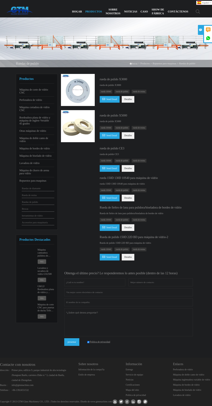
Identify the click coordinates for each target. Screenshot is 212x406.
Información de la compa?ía (92, 369)
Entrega (129, 369)
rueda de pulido (122, 91)
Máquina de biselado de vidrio (35, 155)
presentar (72, 342)
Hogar (77, 11)
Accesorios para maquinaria (35, 222)
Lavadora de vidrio (29, 163)
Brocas (25, 209)
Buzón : (3, 385)
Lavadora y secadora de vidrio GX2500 (45, 271)
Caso (144, 11)
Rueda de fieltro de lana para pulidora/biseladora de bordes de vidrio (141, 207)
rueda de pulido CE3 (112, 148)
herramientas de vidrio (32, 215)
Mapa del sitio (132, 390)
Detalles (128, 99)
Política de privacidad (136, 395)
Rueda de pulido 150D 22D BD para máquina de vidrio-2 (134, 237)
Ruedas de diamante (31, 188)
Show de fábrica (158, 11)
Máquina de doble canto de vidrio (33, 140)
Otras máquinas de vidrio (32, 130)
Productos (93, 11)
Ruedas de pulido (30, 202)
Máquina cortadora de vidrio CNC (34, 109)
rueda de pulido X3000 (113, 79)
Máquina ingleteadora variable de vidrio (191, 379)
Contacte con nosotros (17, 364)
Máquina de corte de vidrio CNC (33, 91)
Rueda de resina (29, 195)
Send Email (109, 99)
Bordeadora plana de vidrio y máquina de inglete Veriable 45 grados (34, 120)
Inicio (133, 63)
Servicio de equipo (134, 374)
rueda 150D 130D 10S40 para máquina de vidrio (129, 178)
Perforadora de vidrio (30, 100)
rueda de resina (139, 91)
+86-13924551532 (20, 390)
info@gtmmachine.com (22, 385)
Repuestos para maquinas (164, 63)
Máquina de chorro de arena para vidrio (34, 172)
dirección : (5, 370)
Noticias (130, 11)
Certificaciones (133, 385)
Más (42, 261)
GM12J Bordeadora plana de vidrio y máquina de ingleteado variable (46, 289)
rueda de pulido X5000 (113, 115)
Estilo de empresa (87, 374)
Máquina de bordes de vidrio (34, 148)
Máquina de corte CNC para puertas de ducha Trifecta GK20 (46, 307)
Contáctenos (178, 11)
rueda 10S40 (106, 91)
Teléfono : (4, 390)
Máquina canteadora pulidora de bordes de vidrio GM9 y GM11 (45, 253)
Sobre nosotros (113, 11)
